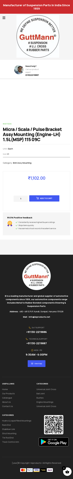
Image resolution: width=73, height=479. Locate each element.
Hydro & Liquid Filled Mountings (16, 420)
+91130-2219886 (36, 332)
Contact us (7, 406)
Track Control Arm (10, 442)
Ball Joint (40, 393)
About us (6, 402)
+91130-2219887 (36, 343)
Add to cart (46, 198)
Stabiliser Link (8, 429)
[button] (3, 17)
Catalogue (8, 397)
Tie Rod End (7, 437)
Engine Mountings (44, 402)
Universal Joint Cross (46, 389)
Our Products (8, 393)
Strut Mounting (9, 433)
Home (5, 389)
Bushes (40, 397)
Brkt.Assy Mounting (22, 163)
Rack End (6, 425)
